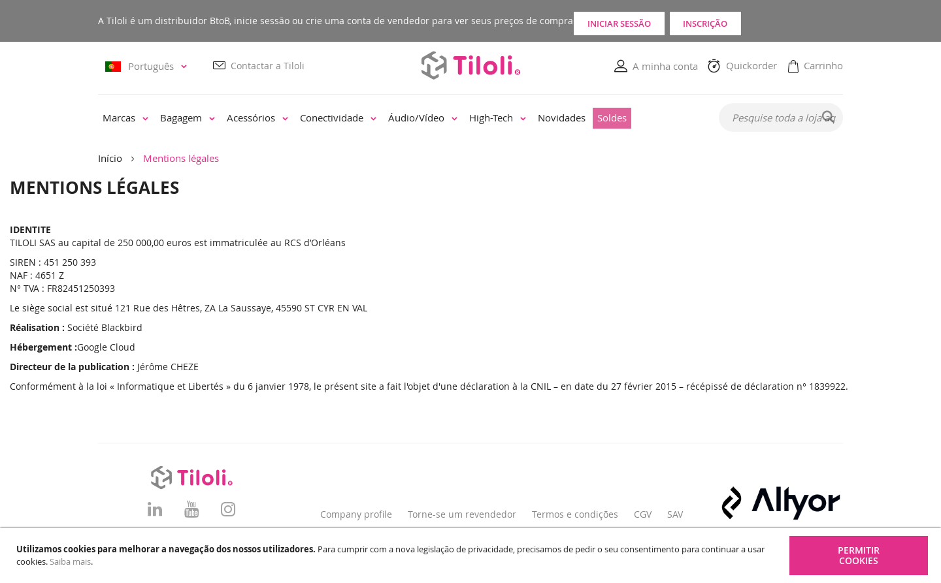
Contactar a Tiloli (268, 66)
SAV (675, 514)
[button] (148, 66)
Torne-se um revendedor (462, 514)
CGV (643, 514)
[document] (472, 555)
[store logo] (470, 65)
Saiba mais (70, 561)
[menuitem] (125, 118)
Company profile (356, 514)
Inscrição (784, 21)
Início (110, 158)
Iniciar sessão (644, 21)
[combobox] (781, 118)
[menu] (399, 118)
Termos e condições (575, 514)
